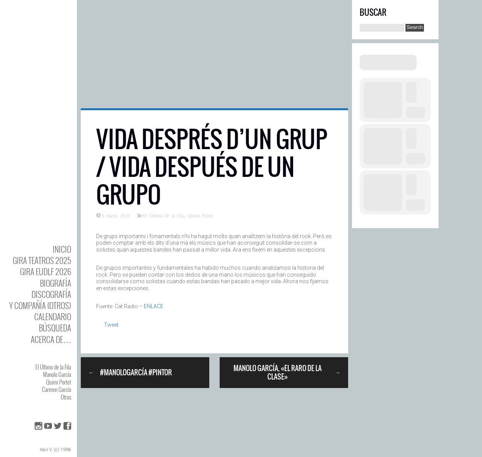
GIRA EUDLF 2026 (45, 271)
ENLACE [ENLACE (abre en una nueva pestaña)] (153, 306)
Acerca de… (51, 339)
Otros (66, 397)
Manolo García (57, 374)
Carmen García (56, 389)
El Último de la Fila (53, 367)
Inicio (62, 249)
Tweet (111, 325)
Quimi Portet (58, 382)
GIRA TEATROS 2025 (42, 260)
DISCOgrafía (51, 294)
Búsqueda (55, 328)
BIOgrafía (55, 283)
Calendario (52, 317)
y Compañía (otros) (40, 305)
